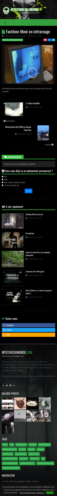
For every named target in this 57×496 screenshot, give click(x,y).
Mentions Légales (16, 481)
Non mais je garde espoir (14, 182)
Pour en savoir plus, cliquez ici (32, 493)
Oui (5, 177)
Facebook (8, 325)
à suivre (49, 145)
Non (6, 179)
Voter (28, 191)
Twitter (7, 330)
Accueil (5, 481)
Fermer (50, 493)
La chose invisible (33, 103)
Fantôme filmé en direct (34, 214)
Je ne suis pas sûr (11, 185)
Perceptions (30, 233)
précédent (9, 121)
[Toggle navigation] (5, 22)
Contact (35, 481)
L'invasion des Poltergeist (35, 271)
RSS (6, 334)
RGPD (28, 481)
